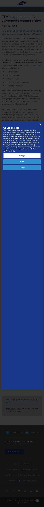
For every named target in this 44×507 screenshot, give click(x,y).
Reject (22, 162)
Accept (22, 168)
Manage (22, 156)
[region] (22, 255)
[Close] (40, 124)
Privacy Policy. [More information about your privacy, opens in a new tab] (11, 151)
